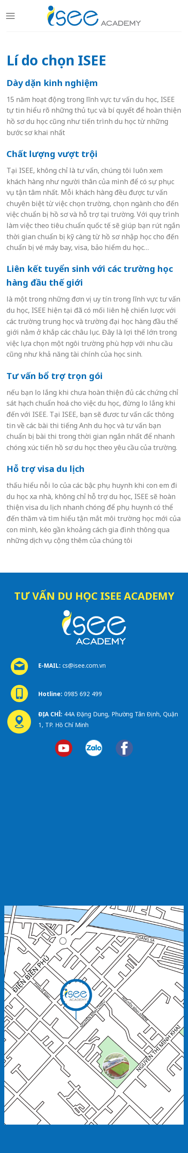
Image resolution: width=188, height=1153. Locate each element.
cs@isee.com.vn (84, 665)
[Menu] (10, 15)
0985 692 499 (83, 694)
